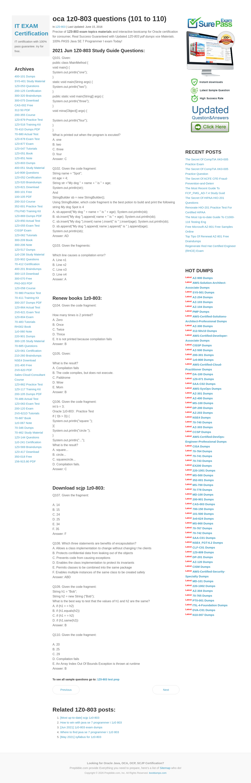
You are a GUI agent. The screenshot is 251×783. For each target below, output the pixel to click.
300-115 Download (27, 273)
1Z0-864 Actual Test (27, 307)
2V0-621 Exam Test (27, 312)
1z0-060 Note (23, 331)
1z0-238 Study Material (29, 254)
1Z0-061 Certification (28, 350)
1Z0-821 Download (27, 187)
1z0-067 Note (23, 423)
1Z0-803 (61, 26)
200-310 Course (25, 201)
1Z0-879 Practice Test (29, 119)
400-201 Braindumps (28, 268)
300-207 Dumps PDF (28, 302)
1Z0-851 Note (23, 158)
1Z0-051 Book (24, 153)
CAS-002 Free (24, 105)
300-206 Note (23, 244)
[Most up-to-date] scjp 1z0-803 (79, 717)
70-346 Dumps (24, 427)
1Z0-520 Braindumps (28, 182)
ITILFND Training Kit (28, 211)
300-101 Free (23, 191)
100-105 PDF (23, 196)
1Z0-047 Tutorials (26, 148)
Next (166, 689)
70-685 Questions (26, 346)
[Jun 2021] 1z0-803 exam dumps (81, 727)
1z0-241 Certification (28, 442)
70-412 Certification (27, 264)
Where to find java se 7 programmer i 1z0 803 (89, 732)
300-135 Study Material (30, 341)
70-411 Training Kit (27, 297)
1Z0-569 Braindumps (28, 447)
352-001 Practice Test (29, 206)
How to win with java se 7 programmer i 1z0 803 (91, 722)
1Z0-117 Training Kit (28, 389)
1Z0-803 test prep (108, 679)
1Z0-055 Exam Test (27, 225)
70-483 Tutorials (25, 321)
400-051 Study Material (30, 167)
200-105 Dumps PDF (28, 394)
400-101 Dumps (25, 76)
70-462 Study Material (29, 432)
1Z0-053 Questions (27, 86)
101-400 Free (23, 365)
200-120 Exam (24, 408)
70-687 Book (23, 418)
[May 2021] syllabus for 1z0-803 (80, 737)
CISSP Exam (23, 230)
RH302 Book (23, 326)
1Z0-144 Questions (27, 437)
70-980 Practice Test (28, 293)
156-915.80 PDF (25, 461)
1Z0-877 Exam (24, 143)
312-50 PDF (22, 110)
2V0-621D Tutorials (27, 413)
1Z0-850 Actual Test (27, 220)
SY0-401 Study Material (30, 81)
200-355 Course (25, 114)
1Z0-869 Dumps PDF (28, 216)
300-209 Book (24, 240)
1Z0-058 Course (25, 288)
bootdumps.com (157, 772)
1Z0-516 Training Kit (28, 124)
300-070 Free (23, 278)
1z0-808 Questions (27, 172)
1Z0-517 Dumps (25, 249)
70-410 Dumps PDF (27, 129)
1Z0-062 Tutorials (26, 235)
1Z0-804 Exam (24, 317)
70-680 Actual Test (26, 134)
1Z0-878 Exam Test (27, 139)
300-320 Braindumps (28, 95)
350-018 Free (23, 456)
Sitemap (165, 768)
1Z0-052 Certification (28, 177)
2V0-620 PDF (23, 370)
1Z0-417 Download (27, 451)
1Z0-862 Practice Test (29, 384)
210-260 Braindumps (28, 355)
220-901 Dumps (25, 336)
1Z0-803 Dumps (25, 163)
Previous (66, 689)
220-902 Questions (27, 259)
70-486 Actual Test (26, 398)
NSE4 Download (25, 360)
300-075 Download (27, 100)
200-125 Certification (28, 90)
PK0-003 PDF (24, 283)
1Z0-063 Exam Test (27, 403)
